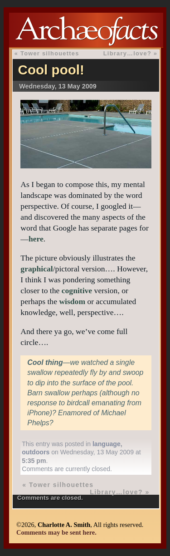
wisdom (72, 301)
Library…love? (127, 53)
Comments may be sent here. (56, 532)
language (106, 444)
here (36, 238)
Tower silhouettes (49, 53)
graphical (36, 268)
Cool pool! (51, 69)
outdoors (35, 452)
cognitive (77, 290)
